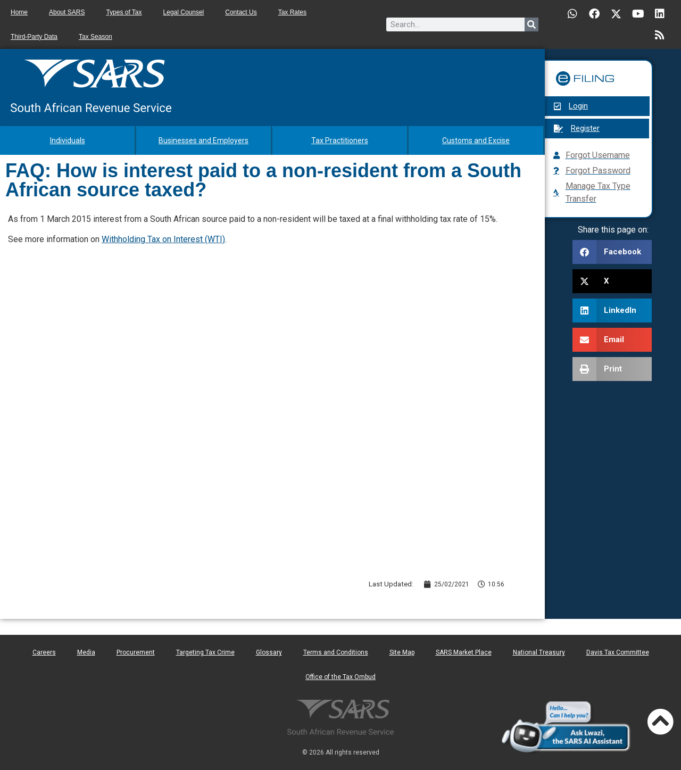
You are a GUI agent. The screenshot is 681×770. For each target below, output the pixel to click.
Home (19, 12)
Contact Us (240, 12)
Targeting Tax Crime (205, 652)
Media (86, 652)
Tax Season (95, 36)
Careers (44, 652)
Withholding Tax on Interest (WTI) (163, 239)
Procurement (136, 652)
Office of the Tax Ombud (340, 677)
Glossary (269, 652)
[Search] (531, 24)
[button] (612, 252)
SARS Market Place (464, 652)
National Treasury (539, 652)
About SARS (67, 12)
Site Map (401, 652)
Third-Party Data (34, 36)
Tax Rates (292, 12)
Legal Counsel (183, 12)
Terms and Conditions (335, 652)
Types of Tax (124, 12)
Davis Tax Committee (617, 652)
